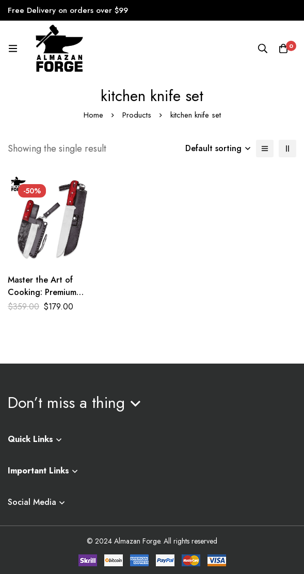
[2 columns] (287, 148)
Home (93, 115)
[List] (265, 148)
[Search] (262, 48)
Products (136, 115)
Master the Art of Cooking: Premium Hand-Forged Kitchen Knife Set (48, 298)
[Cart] (283, 48)
